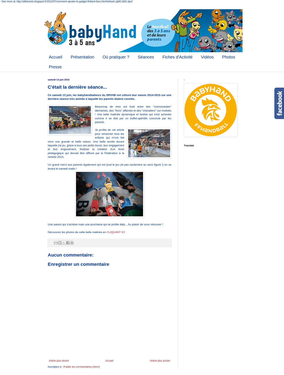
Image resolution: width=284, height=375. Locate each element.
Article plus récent (59, 360)
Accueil (55, 57)
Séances (146, 57)
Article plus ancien (160, 360)
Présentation (82, 57)
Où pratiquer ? (116, 57)
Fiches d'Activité (177, 57)
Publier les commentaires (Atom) (81, 366)
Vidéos (207, 57)
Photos (228, 57)
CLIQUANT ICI (116, 232)
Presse (55, 67)
